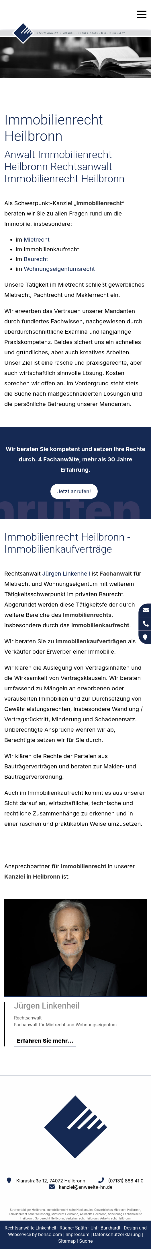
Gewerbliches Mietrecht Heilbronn (117, 1209)
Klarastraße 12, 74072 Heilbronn (50, 1181)
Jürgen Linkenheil (66, 573)
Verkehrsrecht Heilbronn (82, 1218)
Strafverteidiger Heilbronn (27, 1209)
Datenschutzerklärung (117, 1234)
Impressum (78, 1234)
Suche (86, 1241)
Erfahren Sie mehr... (45, 1040)
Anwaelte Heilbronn (93, 1214)
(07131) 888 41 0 (126, 1181)
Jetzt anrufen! (74, 491)
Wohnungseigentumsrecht (59, 268)
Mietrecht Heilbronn (65, 1214)
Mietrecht (37, 239)
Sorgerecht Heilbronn (49, 1218)
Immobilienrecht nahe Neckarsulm (69, 1209)
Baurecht (36, 259)
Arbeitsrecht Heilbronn (115, 1218)
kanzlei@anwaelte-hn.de (86, 1187)
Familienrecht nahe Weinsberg (29, 1214)
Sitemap (67, 1241)
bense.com (50, 1234)
